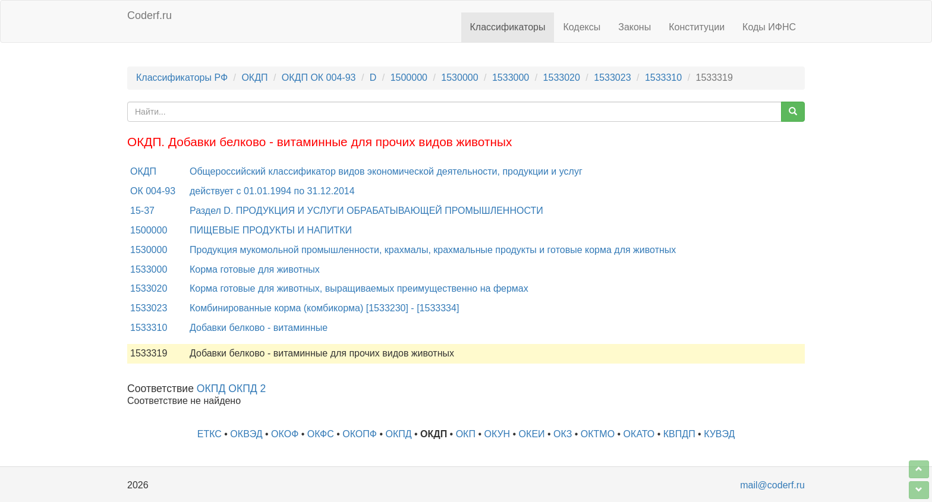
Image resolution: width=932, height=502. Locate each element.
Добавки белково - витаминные (259, 328)
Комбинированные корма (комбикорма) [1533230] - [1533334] (324, 308)
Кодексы (581, 27)
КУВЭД (719, 434)
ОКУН (497, 434)
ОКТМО (598, 434)
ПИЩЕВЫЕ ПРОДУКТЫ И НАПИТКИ (271, 230)
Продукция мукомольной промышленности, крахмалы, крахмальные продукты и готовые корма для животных (433, 250)
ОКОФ (284, 434)
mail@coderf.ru (772, 485)
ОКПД (398, 434)
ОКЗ (562, 434)
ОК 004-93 (152, 191)
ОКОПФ (359, 434)
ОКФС (320, 434)
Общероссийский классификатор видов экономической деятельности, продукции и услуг (386, 171)
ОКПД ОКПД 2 (231, 388)
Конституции (697, 27)
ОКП (466, 434)
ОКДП (254, 77)
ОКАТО (639, 434)
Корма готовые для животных (255, 269)
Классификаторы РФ (182, 77)
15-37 (142, 211)
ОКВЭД (246, 434)
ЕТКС (209, 434)
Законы (634, 27)
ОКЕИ (532, 434)
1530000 (459, 77)
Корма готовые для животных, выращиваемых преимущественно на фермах (359, 288)
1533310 (663, 77)
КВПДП (679, 434)
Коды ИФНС (769, 27)
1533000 (510, 77)
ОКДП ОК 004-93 (319, 77)
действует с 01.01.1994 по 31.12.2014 (272, 191)
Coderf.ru (149, 15)
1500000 (409, 77)
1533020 (561, 77)
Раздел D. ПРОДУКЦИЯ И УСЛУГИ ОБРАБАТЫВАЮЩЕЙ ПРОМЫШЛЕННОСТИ (366, 211)
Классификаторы (508, 27)
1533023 (612, 77)
